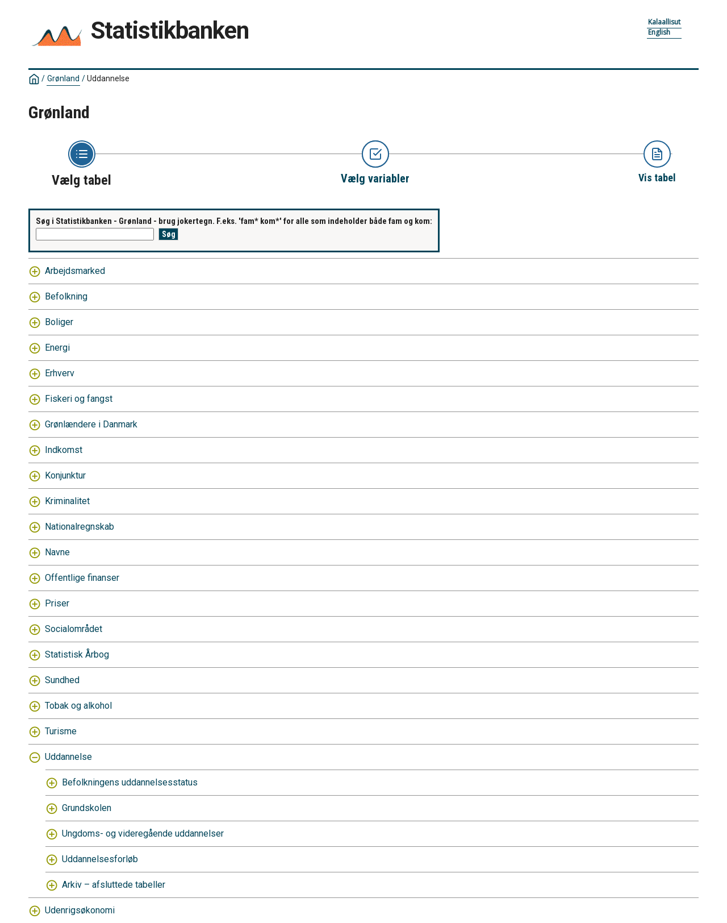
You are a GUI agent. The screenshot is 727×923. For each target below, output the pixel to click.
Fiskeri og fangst (78, 398)
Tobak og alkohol (78, 705)
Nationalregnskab (79, 526)
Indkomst (63, 449)
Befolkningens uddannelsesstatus (130, 782)
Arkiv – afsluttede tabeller (113, 884)
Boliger (59, 322)
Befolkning (66, 296)
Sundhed (62, 680)
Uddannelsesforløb (100, 859)
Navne (57, 552)
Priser (57, 603)
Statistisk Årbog (77, 654)
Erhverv (59, 373)
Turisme (61, 731)
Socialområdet (73, 628)
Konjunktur (65, 475)
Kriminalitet (67, 501)
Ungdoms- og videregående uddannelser (143, 833)
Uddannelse (108, 78)
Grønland (63, 78)
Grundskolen (86, 808)
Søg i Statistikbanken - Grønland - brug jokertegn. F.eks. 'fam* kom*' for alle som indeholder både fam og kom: (234, 221)
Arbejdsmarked (75, 270)
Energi (57, 347)
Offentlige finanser (82, 577)
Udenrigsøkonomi (80, 910)
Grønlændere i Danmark (91, 424)
